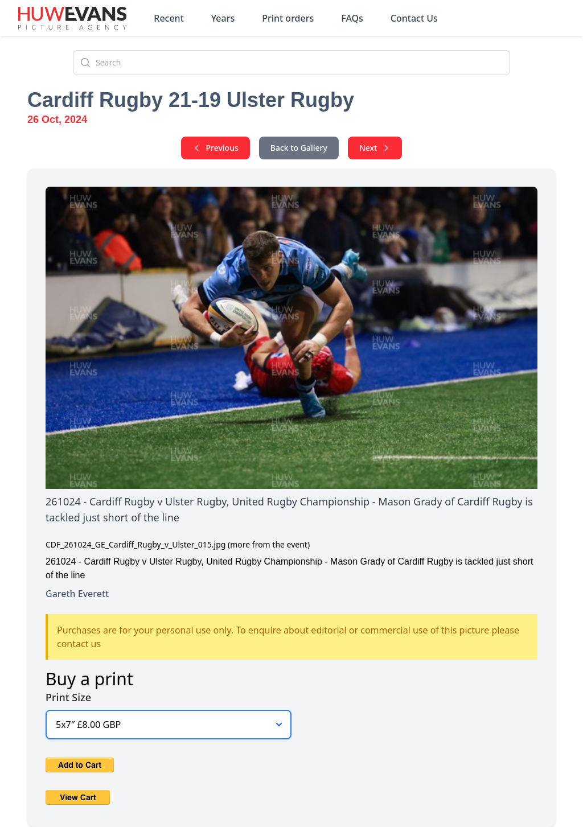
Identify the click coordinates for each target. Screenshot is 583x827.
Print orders (288, 18)
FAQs (352, 18)
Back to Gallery (298, 147)
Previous (215, 147)
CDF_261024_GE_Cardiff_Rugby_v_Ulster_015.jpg (135, 544)
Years (223, 18)
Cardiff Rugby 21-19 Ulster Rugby (190, 100)
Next (375, 147)
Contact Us (414, 18)
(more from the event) (269, 544)
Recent (169, 18)
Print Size (68, 697)
